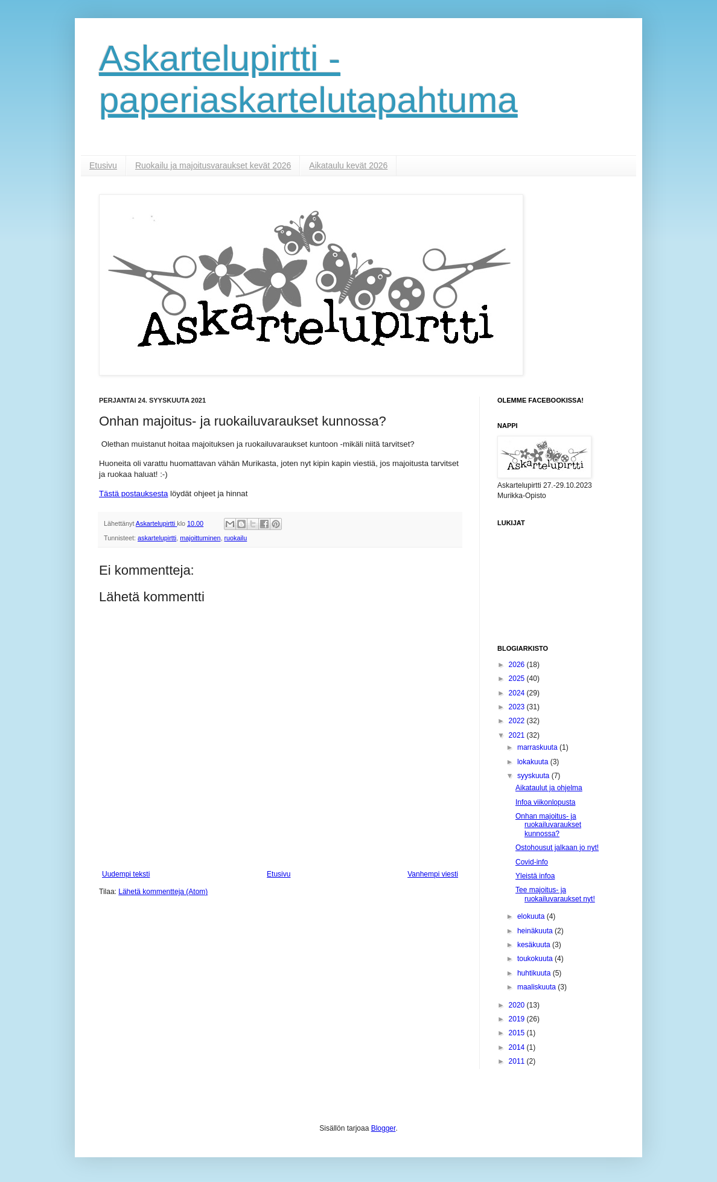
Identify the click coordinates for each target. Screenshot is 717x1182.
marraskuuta (538, 747)
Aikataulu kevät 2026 (348, 165)
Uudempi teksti (126, 874)
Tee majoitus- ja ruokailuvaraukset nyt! (555, 894)
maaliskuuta (537, 987)
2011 (518, 1061)
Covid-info (531, 862)
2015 (518, 1033)
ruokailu (235, 537)
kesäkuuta (534, 945)
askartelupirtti (157, 537)
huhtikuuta (535, 973)
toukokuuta (536, 958)
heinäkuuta (536, 931)
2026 (518, 664)
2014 (518, 1047)
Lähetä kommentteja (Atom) (163, 891)
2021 (518, 735)
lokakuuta (533, 762)
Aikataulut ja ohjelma (548, 788)
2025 (518, 678)
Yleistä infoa (535, 876)
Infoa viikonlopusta (545, 802)
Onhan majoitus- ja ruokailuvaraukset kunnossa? (548, 825)
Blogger (383, 1128)
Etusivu (103, 165)
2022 (518, 721)
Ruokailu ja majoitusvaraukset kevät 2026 (213, 165)
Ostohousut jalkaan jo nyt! (557, 847)
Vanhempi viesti (432, 874)
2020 (518, 1005)
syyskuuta (534, 775)
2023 (518, 707)
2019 (518, 1019)
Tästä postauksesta (133, 493)
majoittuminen (200, 537)
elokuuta (532, 916)
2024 (518, 693)
